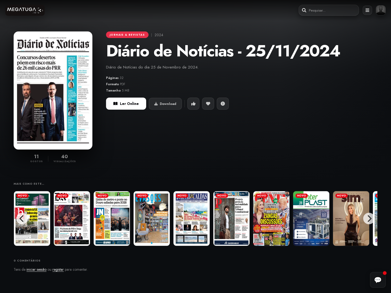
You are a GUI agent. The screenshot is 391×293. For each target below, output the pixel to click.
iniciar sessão (36, 269)
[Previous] (22, 218)
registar (58, 269)
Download (165, 103)
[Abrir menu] (367, 10)
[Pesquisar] (304, 10)
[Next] (369, 218)
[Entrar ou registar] (381, 10)
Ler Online (126, 103)
